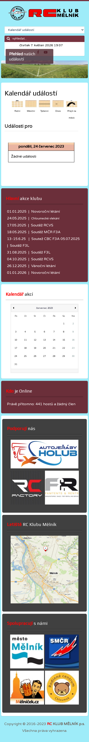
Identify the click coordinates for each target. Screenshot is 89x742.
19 (35, 348)
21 (54, 348)
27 (44, 356)
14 (54, 340)
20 (44, 348)
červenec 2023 (44, 308)
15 (63, 340)
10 (15, 340)
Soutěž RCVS (42, 225)
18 (25, 348)
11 (25, 340)
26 (35, 356)
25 (25, 356)
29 (63, 356)
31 (15, 364)
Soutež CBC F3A (45, 239)
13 (44, 340)
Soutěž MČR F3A (46, 232)
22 (63, 348)
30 (73, 356)
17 (15, 348)
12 (35, 340)
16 (73, 340)
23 (73, 348)
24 (15, 356)
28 (54, 356)
